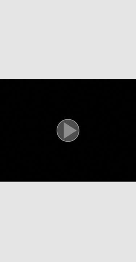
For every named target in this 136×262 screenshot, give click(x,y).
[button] (68, 131)
